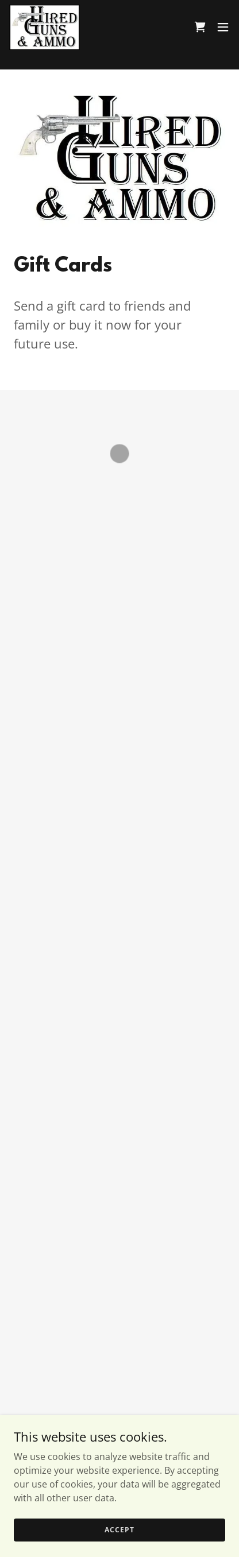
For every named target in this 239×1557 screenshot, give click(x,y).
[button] (199, 26)
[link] (43, 27)
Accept (119, 1530)
